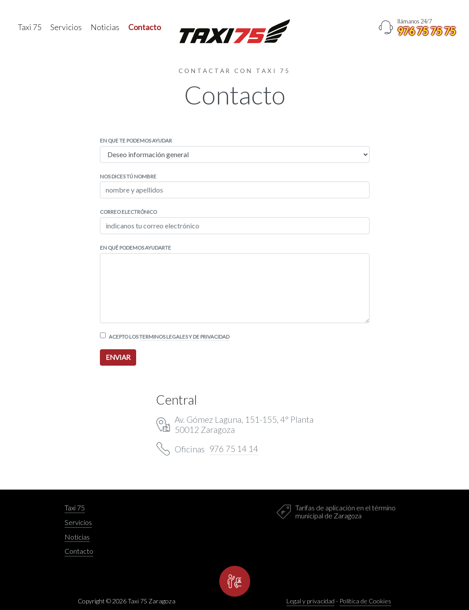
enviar (118, 357)
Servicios (66, 27)
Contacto (144, 27)
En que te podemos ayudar (136, 140)
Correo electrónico (128, 212)
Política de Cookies (365, 601)
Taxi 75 (30, 27)
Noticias (105, 27)
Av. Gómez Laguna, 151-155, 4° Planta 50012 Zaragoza (244, 424)
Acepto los (169, 337)
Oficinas (216, 449)
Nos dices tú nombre (128, 176)
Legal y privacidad (310, 601)
